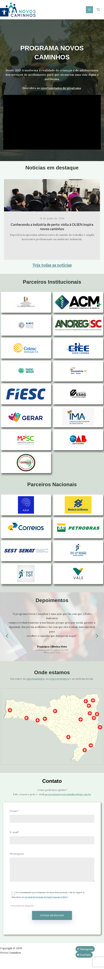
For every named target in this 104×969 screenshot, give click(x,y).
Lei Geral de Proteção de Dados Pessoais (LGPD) (45, 897)
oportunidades (35, 678)
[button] (4, 12)
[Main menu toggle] (89, 9)
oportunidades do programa (61, 88)
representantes (59, 678)
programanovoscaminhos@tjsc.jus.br (68, 794)
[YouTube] (84, 955)
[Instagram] (85, 949)
